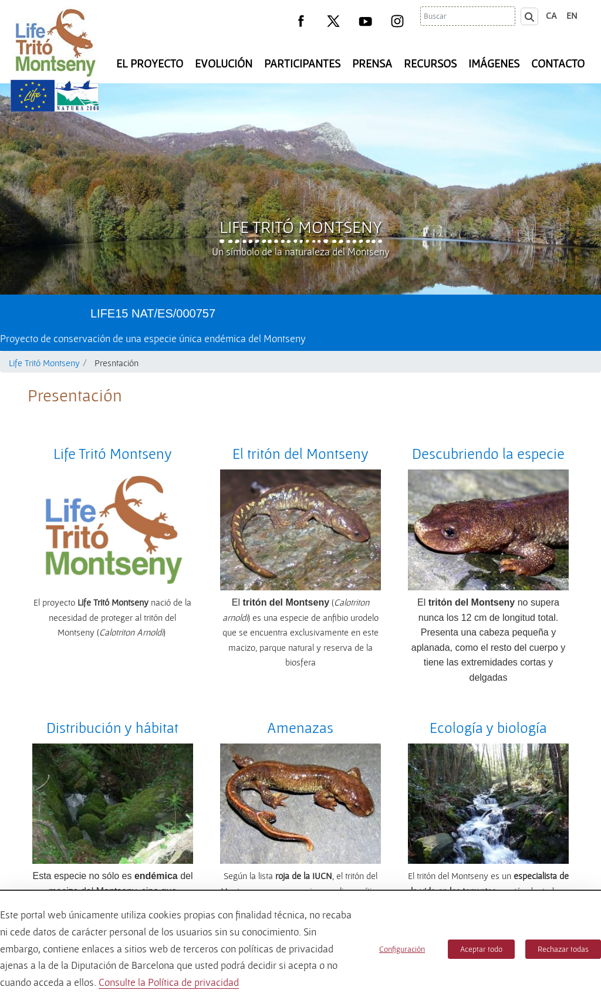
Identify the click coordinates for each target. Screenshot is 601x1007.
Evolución (223, 63)
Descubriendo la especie (488, 453)
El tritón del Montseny (300, 453)
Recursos (430, 63)
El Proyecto (149, 63)
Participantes (302, 63)
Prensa (372, 63)
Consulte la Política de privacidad (169, 982)
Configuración (402, 949)
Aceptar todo (481, 949)
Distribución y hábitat (112, 727)
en (572, 15)
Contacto (558, 63)
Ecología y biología (488, 727)
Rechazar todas (563, 949)
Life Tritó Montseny (301, 226)
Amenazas (300, 727)
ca (551, 15)
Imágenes (493, 63)
